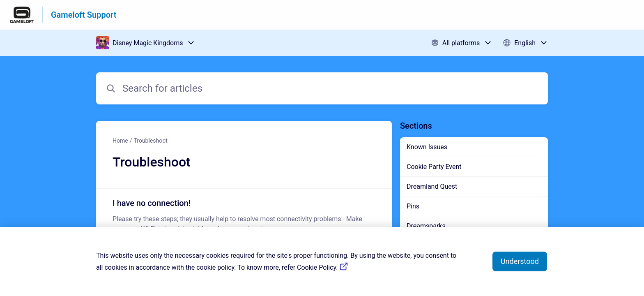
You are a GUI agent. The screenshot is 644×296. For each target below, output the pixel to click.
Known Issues (427, 147)
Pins (413, 206)
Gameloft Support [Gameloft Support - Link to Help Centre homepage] (83, 15)
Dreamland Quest (432, 186)
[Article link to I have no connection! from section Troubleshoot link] (244, 215)
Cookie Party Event (434, 167)
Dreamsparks (426, 226)
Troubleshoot (150, 140)
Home (120, 140)
